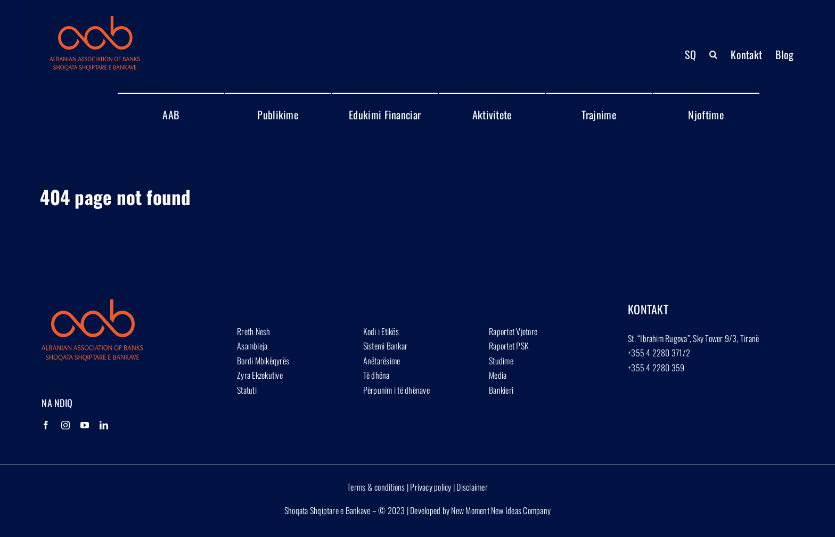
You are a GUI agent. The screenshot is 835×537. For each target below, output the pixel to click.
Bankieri (501, 390)
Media (497, 375)
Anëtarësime (381, 360)
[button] (713, 54)
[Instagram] (65, 425)
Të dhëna (376, 375)
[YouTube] (84, 425)
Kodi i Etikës (381, 331)
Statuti (247, 390)
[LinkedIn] (104, 425)
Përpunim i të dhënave (396, 390)
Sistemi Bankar (385, 345)
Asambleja (252, 345)
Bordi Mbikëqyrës (263, 360)
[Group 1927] (95, 20)
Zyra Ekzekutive (260, 375)
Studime (501, 360)
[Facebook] (46, 425)
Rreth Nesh (253, 331)
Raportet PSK (509, 345)
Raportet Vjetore (513, 331)
